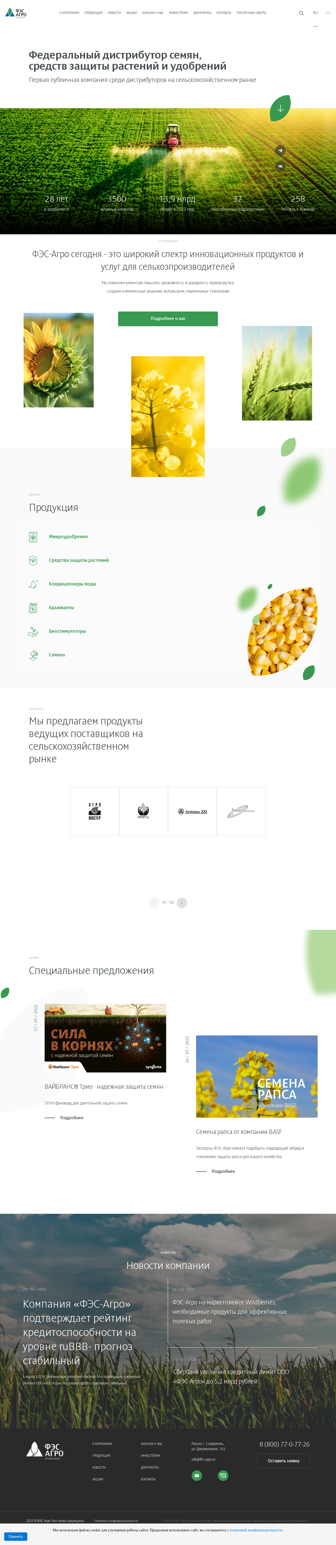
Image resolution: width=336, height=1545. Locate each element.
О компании (69, 13)
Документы (202, 13)
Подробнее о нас (168, 321)
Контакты (224, 13)
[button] (182, 898)
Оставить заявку (284, 1457)
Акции (131, 13)
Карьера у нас (153, 13)
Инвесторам (178, 13)
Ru (315, 13)
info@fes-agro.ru (203, 1455)
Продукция (93, 13)
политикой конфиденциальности (256, 1530)
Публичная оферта (251, 13)
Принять (15, 1536)
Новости (114, 13)
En (328, 13)
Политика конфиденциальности (116, 1516)
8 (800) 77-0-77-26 (285, 1440)
